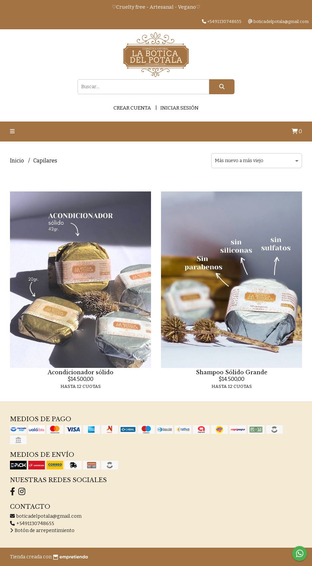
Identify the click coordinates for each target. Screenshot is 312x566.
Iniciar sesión (179, 108)
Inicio (17, 160)
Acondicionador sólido (80, 372)
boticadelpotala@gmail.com (45, 516)
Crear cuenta (132, 108)
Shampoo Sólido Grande (231, 372)
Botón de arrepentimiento (42, 530)
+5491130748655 (32, 523)
